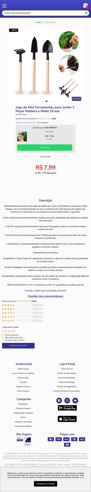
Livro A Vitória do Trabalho (23, 373)
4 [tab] (50, 101)
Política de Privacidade (66, 373)
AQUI (81, 478)
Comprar (45, 147)
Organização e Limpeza (23, 413)
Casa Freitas (45, 5)
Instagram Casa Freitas (67, 400)
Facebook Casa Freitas (59, 400)
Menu (5, 5)
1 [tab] (38, 101)
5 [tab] (54, 101)
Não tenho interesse (14, 337)
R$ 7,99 (47, 173)
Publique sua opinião (18, 345)
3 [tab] (46, 101)
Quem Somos (23, 369)
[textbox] (45, 13)
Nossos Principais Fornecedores (67, 391)
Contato (23, 382)
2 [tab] (42, 101)
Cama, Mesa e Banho (23, 426)
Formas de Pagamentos (66, 386)
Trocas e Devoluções (66, 377)
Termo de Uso (67, 369)
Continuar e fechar (46, 483)
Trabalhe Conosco (23, 386)
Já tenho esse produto (15, 340)
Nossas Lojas (23, 377)
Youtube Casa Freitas (75, 400)
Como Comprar (23, 391)
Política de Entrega (66, 382)
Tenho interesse (12, 335)
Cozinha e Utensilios (23, 422)
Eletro (23, 417)
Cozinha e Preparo (23, 408)
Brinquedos (23, 404)
